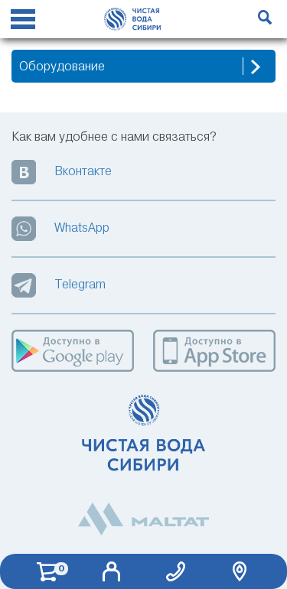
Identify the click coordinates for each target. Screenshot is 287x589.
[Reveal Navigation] (23, 21)
